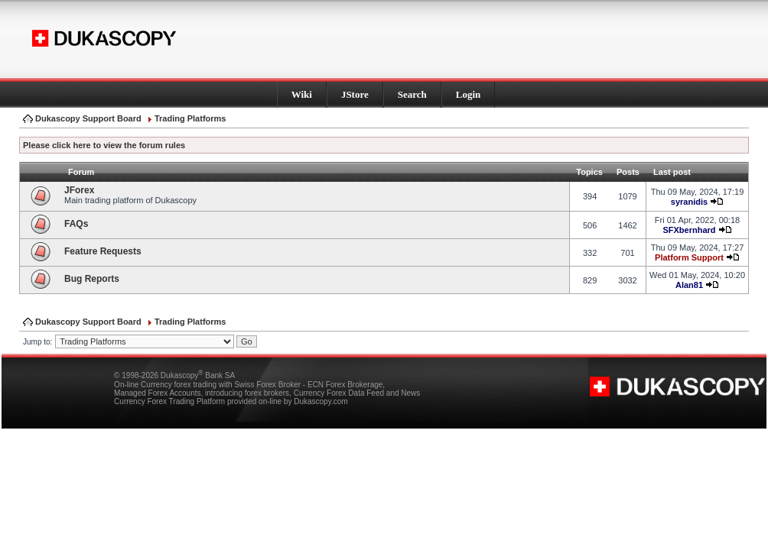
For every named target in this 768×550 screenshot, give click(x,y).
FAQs (76, 223)
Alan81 (689, 285)
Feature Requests (103, 251)
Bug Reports (91, 278)
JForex (79, 190)
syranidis (689, 201)
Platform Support (689, 257)
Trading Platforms (190, 118)
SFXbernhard (688, 230)
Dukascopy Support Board (88, 118)
